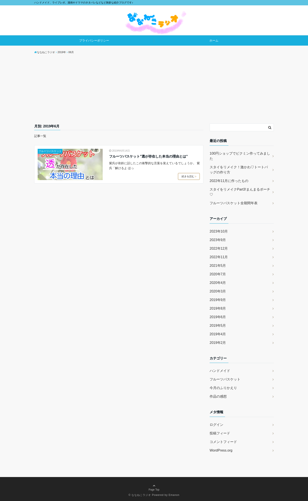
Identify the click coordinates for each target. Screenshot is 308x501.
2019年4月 (218, 334)
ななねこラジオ (141, 495)
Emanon (174, 495)
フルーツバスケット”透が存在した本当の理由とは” (148, 156)
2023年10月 (219, 231)
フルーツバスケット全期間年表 (234, 203)
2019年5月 (218, 325)
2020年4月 (218, 283)
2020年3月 (218, 291)
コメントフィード (223, 442)
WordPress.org (221, 450)
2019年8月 (218, 308)
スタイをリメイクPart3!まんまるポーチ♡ (240, 192)
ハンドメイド (220, 371)
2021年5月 (218, 265)
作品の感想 (218, 396)
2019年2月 (218, 342)
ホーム (213, 40)
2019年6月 (218, 317)
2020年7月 (218, 274)
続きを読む (189, 176)
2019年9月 (218, 300)
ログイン (216, 424)
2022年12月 (219, 248)
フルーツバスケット (50, 151)
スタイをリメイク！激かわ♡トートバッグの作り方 (239, 169)
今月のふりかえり (223, 388)
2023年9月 (218, 240)
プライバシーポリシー (94, 40)
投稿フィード (220, 433)
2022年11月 (219, 257)
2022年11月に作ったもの (229, 181)
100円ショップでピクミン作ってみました (240, 156)
